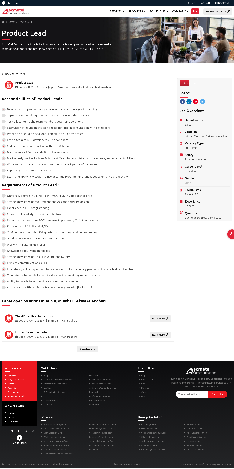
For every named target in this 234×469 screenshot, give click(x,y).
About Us (12, 388)
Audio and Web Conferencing (102, 388)
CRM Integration (148, 425)
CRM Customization (150, 437)
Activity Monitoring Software (56, 446)
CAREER (203, 2)
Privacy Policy (214, 465)
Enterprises (13, 422)
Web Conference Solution (153, 442)
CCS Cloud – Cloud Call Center (102, 425)
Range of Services (16, 380)
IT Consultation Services (54, 392)
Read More (160, 318)
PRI (45, 397)
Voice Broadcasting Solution (154, 433)
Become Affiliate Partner (100, 380)
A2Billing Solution (149, 446)
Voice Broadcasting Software (57, 442)
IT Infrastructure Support (100, 384)
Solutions (157, 11)
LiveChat (47, 388)
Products (135, 11)
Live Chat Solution (149, 429)
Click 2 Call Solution (195, 450)
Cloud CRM (48, 405)
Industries (93, 450)
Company (179, 11)
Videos (144, 384)
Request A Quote (218, 11)
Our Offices (94, 376)
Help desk (93, 392)
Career (12, 21)
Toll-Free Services (52, 401)
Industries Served (16, 397)
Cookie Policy (182, 465)
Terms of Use (198, 465)
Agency (11, 418)
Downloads (146, 388)
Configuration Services (99, 397)
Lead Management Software (57, 429)
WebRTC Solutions (195, 442)
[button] (19, 438)
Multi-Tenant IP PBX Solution (102, 446)
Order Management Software (102, 429)
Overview (12, 376)
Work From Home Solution (55, 437)
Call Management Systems (153, 450)
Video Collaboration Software (102, 442)
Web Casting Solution (196, 437)
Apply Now (191, 83)
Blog (143, 376)
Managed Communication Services (59, 380)
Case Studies (147, 380)
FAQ (143, 397)
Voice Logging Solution (197, 433)
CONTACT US (221, 2)
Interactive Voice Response (101, 437)
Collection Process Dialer (100, 433)
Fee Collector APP (97, 401)
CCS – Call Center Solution (55, 450)
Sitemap (228, 465)
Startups (12, 413)
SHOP (189, 2)
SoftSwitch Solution (195, 429)
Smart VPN (94, 405)
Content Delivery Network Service (59, 454)
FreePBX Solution (194, 425)
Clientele (12, 384)
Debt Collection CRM (53, 433)
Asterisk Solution (194, 446)
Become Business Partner (55, 384)
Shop (46, 376)
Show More (87, 350)
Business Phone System (55, 425)
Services (116, 11)
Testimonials (13, 392)
